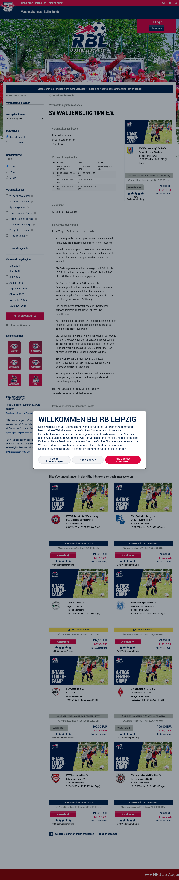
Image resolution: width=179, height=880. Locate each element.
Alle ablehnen (88, 460)
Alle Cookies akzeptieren (123, 460)
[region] (89, 440)
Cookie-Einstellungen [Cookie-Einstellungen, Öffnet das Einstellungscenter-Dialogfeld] (54, 460)
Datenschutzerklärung (51, 448)
